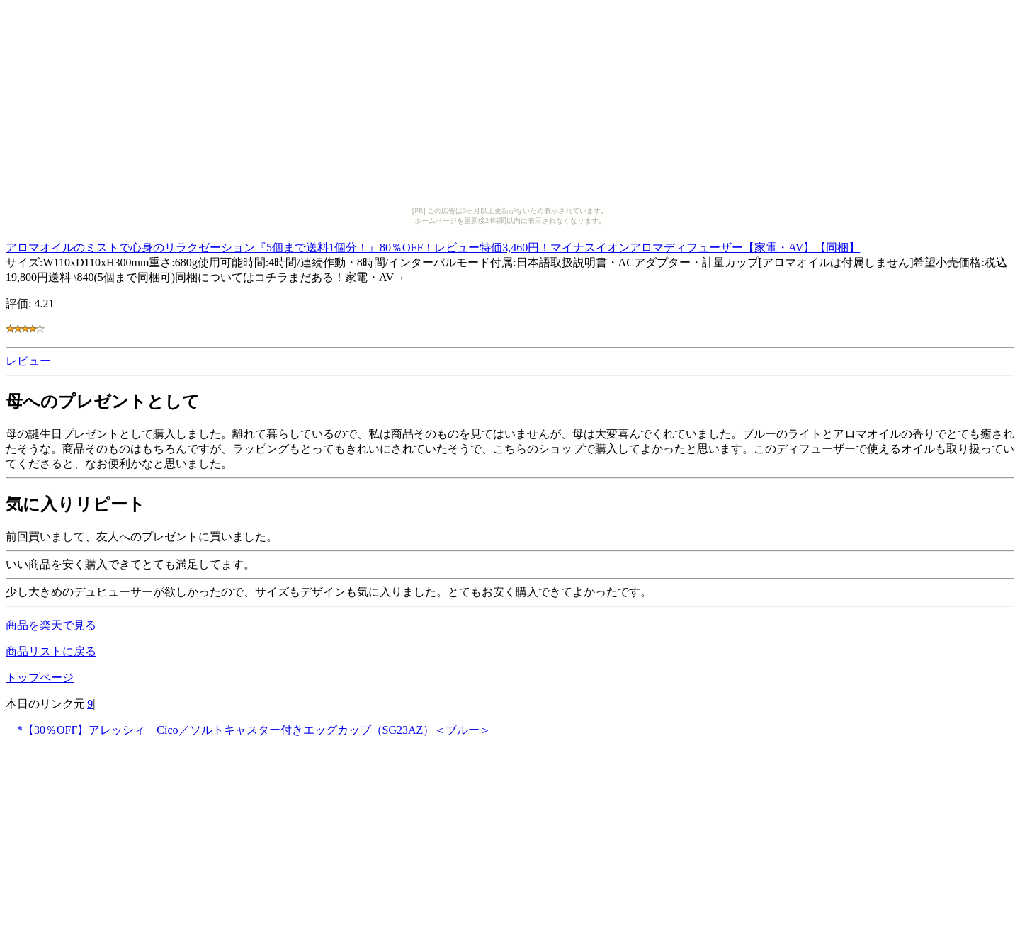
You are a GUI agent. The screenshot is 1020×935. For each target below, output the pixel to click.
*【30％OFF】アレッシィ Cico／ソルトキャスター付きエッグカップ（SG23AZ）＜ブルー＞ (248, 730)
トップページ (40, 678)
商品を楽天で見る (51, 625)
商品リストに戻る (51, 651)
